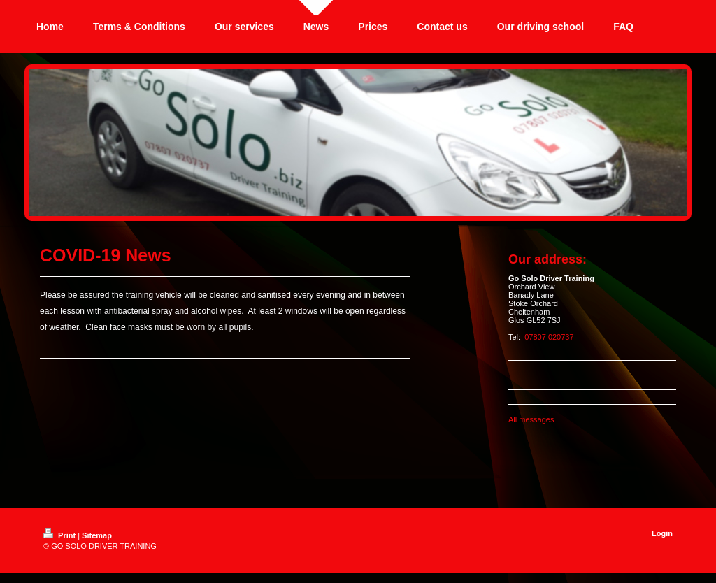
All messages (531, 419)
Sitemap (97, 535)
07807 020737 (548, 337)
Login (662, 533)
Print (60, 535)
